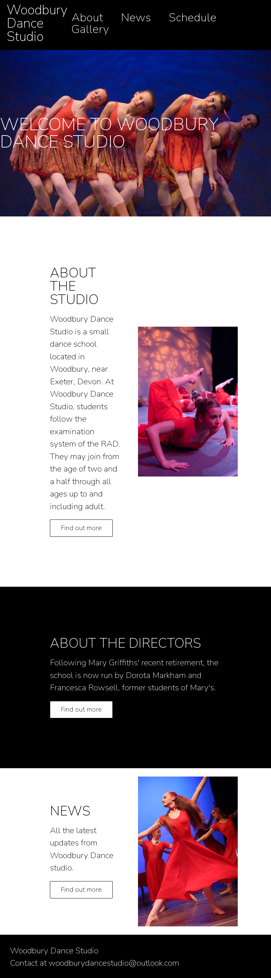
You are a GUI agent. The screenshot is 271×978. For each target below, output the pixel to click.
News (136, 17)
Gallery (90, 29)
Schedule (192, 17)
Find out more (81, 527)
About (87, 17)
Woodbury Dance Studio (37, 23)
